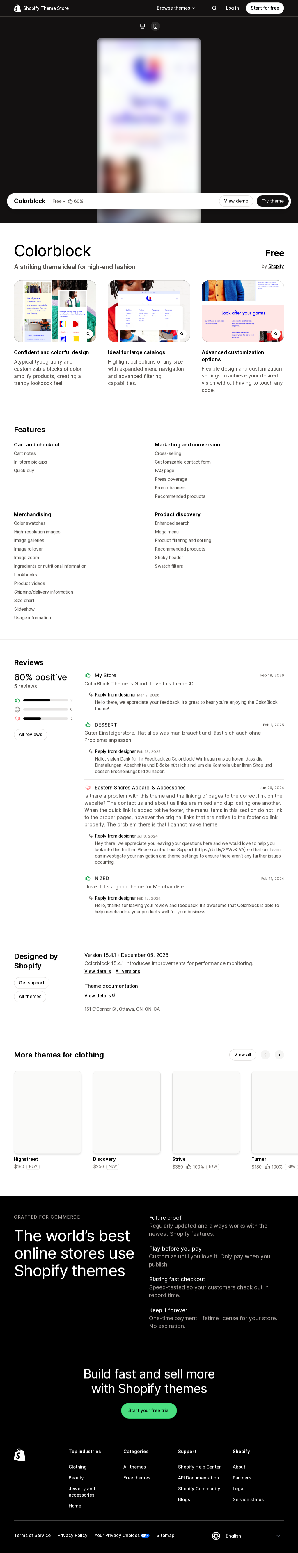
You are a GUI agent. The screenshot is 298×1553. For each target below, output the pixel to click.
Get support (32, 1149)
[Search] (214, 8)
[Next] (279, 1222)
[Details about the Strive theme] (206, 1289)
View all (242, 1222)
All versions (128, 1138)
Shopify (276, 417)
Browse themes (176, 8)
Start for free (265, 8)
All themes (30, 1163)
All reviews (30, 897)
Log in (232, 8)
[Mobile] (155, 26)
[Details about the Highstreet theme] (47, 1289)
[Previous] (265, 1222)
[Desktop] (142, 26)
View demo (236, 352)
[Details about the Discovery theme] (127, 1289)
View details (97, 1138)
